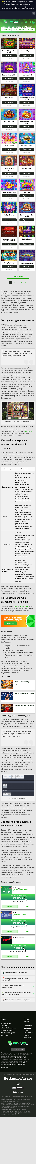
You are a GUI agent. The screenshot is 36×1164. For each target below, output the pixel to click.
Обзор (26, 906)
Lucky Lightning (9, 263)
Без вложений (28, 1032)
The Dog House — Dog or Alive (27, 215)
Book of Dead (9, 97)
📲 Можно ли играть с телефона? (14, 973)
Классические (6, 29)
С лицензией (28, 1025)
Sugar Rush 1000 (27, 75)
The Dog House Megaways (9, 169)
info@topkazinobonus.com (23, 4)
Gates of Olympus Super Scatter (9, 51)
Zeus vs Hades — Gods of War (27, 98)
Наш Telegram (19, 1049)
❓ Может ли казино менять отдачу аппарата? (15, 979)
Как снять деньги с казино (24, 705)
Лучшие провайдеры (19, 29)
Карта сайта (5, 1067)
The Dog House (26, 168)
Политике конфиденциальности (13, 1063)
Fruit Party (27, 192)
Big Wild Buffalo (27, 239)
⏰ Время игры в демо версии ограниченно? (13, 986)
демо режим (28, 431)
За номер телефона (7, 1030)
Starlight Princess (9, 215)
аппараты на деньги (21, 606)
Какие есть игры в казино (24, 693)
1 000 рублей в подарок (8, 1028)
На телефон (27, 1037)
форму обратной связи (21, 1057)
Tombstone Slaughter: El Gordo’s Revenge (9, 239)
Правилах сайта (21, 1064)
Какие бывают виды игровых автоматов (22, 683)
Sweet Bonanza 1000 (9, 192)
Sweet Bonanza (9, 146)
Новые (26, 1030)
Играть (9, 906)
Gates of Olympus (26, 51)
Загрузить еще (18, 276)
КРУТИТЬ (10, 623)
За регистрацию (6, 1023)
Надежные (27, 1028)
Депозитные (5, 1025)
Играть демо (9, 55)
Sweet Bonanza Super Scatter (26, 122)
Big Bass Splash (9, 121)
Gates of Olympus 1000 (9, 75)
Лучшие (30, 29)
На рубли (27, 1035)
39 (21, 282)
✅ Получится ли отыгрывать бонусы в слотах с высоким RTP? (16, 993)
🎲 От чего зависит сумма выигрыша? (16, 1000)
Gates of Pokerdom (27, 263)
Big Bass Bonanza (26, 146)
